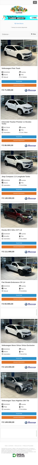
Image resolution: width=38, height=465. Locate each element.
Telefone (19, 81)
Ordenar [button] (5, 34)
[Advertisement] (19, 313)
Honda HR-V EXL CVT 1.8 (12, 230)
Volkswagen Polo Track (11, 68)
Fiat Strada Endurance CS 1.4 (13, 282)
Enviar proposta (18, 85)
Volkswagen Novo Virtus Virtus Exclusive (18, 345)
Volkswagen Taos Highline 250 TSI (15, 401)
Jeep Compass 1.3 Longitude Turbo (16, 177)
